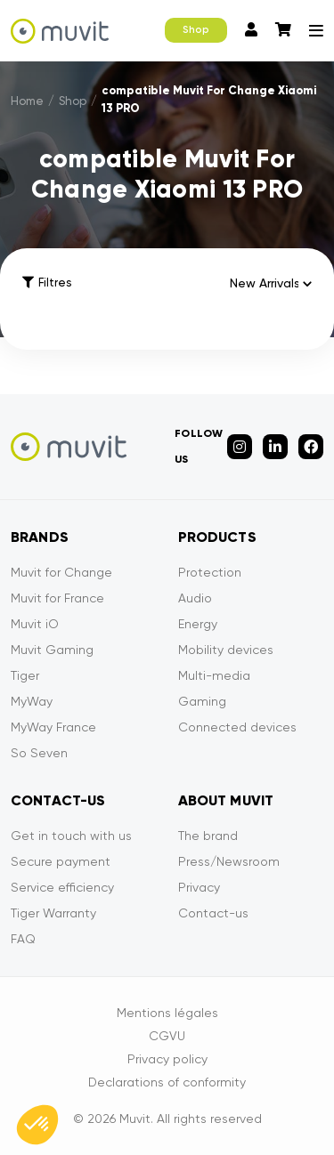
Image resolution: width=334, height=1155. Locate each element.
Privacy (199, 887)
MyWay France (53, 727)
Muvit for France (57, 598)
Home (27, 101)
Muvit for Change (61, 572)
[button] (37, 1124)
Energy (197, 624)
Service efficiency (62, 887)
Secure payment (60, 861)
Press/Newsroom (229, 861)
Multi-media (214, 675)
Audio (195, 598)
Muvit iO (35, 624)
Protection (209, 572)
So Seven (39, 753)
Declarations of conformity (167, 1082)
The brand (208, 835)
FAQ (23, 939)
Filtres (46, 282)
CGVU (167, 1036)
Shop (196, 30)
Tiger (25, 675)
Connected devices (237, 727)
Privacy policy (167, 1059)
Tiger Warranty (53, 913)
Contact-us (213, 913)
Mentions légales (167, 1013)
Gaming (202, 701)
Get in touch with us (71, 835)
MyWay (32, 701)
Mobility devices (225, 649)
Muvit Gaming (52, 649)
